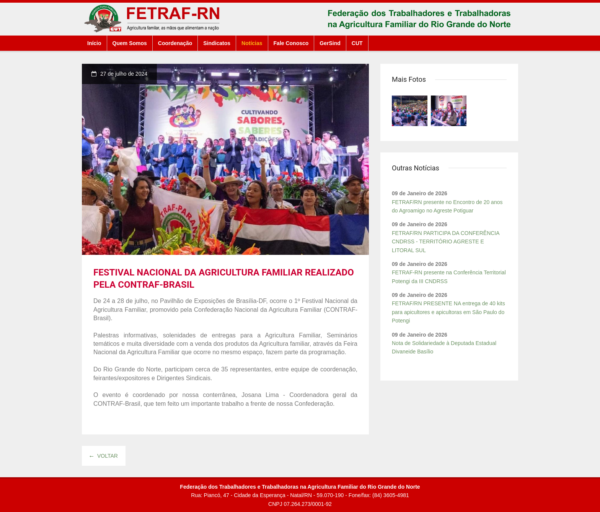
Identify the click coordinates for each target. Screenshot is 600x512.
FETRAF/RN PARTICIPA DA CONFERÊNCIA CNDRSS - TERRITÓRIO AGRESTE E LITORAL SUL (445, 241)
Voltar (104, 456)
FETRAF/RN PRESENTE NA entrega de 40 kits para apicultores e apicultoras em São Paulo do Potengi (448, 312)
